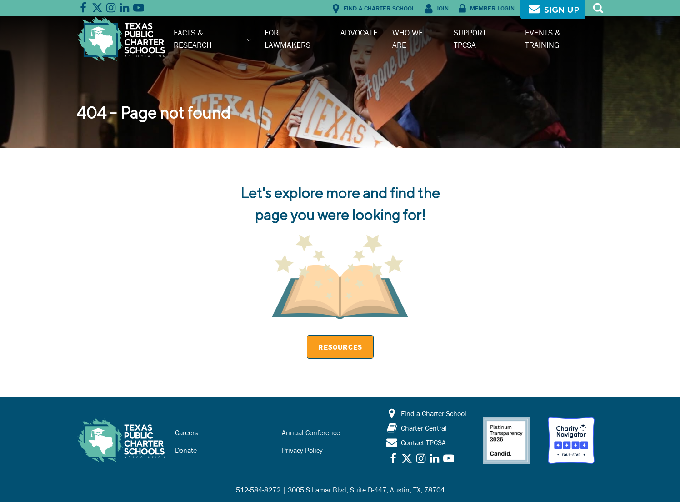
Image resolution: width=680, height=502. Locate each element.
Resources (340, 346)
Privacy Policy (302, 450)
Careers (186, 432)
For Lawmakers (287, 38)
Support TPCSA (470, 38)
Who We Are (407, 38)
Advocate (359, 32)
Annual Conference (311, 432)
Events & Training (542, 38)
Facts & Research (193, 38)
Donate (186, 450)
